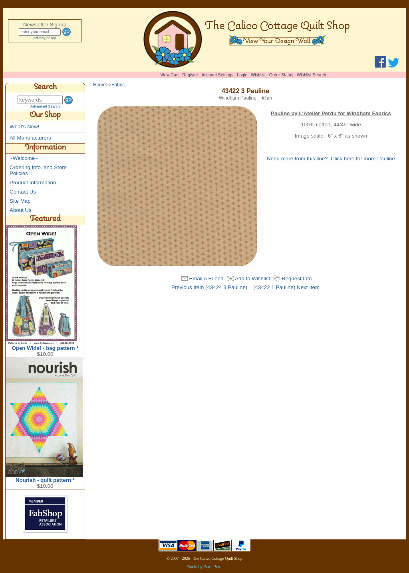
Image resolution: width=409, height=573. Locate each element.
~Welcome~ (24, 158)
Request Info (297, 279)
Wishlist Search (311, 74)
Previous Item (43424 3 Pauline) (209, 287)
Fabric (118, 85)
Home (99, 85)
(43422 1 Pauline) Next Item (286, 287)
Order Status (281, 74)
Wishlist (258, 74)
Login (242, 74)
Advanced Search (45, 106)
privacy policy (45, 38)
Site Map (20, 201)
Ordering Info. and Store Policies (38, 170)
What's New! (24, 127)
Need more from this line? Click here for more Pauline (331, 159)
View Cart (170, 74)
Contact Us (23, 192)
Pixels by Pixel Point (204, 567)
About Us (21, 210)
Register (190, 74)
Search (45, 88)
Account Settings (217, 74)
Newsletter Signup (44, 25)
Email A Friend (206, 279)
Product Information (33, 183)
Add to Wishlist (252, 279)
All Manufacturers (30, 138)
